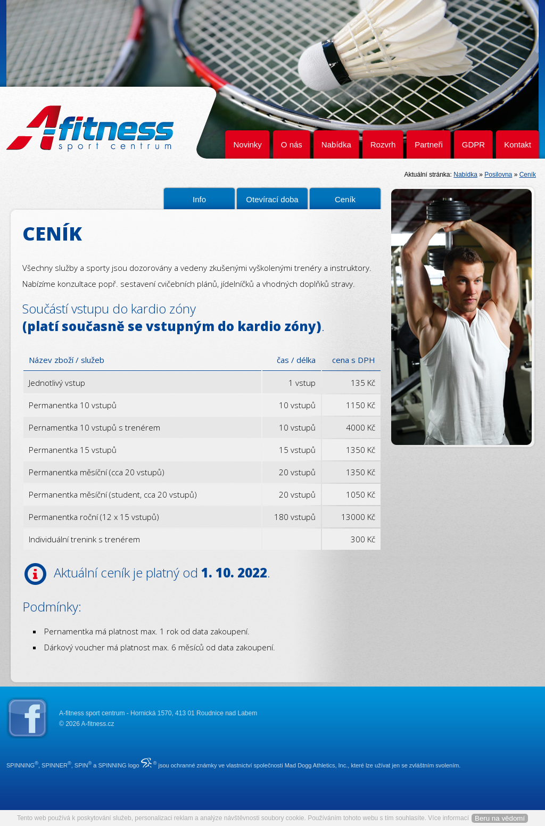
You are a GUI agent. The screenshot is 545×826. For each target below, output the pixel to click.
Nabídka (336, 144)
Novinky (247, 144)
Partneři (429, 144)
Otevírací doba (272, 199)
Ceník (527, 174)
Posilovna (498, 174)
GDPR (473, 144)
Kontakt (517, 144)
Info (199, 199)
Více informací (448, 818)
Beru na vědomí (500, 818)
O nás (291, 144)
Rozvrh (383, 144)
